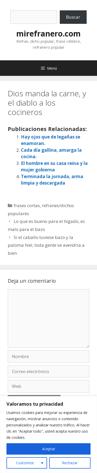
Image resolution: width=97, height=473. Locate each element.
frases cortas (27, 205)
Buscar (73, 17)
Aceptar (48, 448)
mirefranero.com (48, 33)
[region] (48, 434)
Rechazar (70, 462)
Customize (25, 462)
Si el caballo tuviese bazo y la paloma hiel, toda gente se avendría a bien (46, 245)
